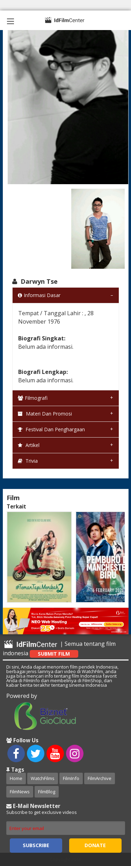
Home (16, 778)
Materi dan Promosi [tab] (45, 413)
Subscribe (36, 845)
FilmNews (20, 791)
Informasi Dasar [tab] (39, 295)
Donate (95, 845)
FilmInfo (71, 778)
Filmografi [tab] (33, 398)
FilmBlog (46, 791)
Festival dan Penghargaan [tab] (51, 429)
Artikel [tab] (28, 445)
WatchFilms (42, 778)
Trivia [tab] (28, 460)
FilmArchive (99, 778)
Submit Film (54, 653)
